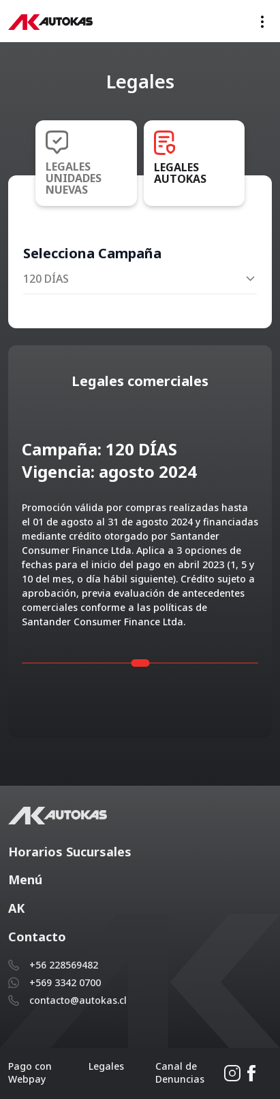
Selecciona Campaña (92, 253)
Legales (106, 1066)
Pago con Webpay (30, 1072)
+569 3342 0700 (65, 982)
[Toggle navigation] (262, 21)
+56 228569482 (63, 964)
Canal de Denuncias (179, 1072)
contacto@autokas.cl (78, 1000)
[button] (140, 852)
